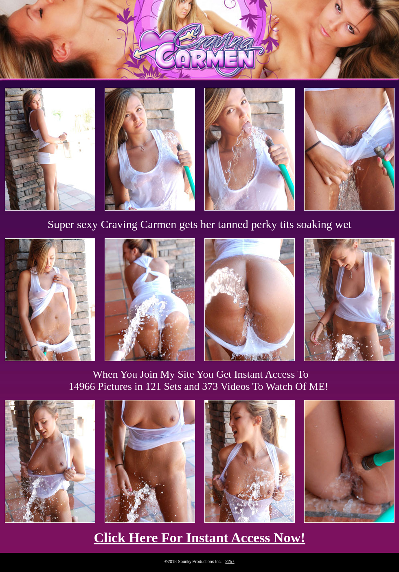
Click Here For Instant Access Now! (199, 537)
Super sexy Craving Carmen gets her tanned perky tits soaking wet (200, 224)
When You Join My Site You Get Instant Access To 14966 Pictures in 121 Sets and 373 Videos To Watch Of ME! (199, 380)
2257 (229, 561)
